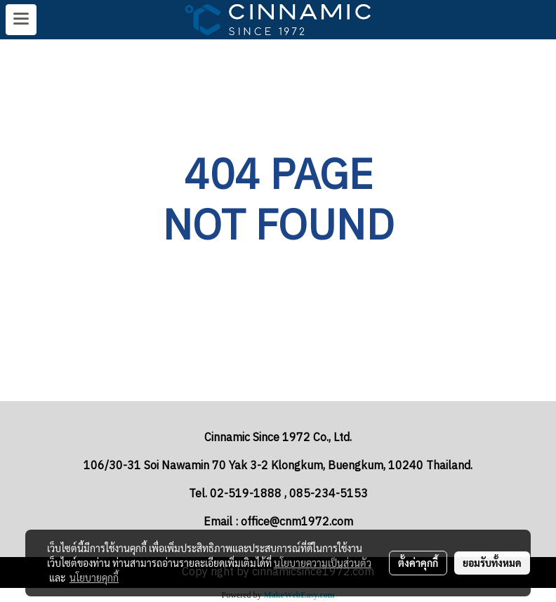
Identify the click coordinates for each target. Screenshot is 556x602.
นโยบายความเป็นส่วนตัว (322, 562)
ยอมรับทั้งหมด (492, 562)
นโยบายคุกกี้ (94, 577)
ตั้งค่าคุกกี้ (418, 562)
